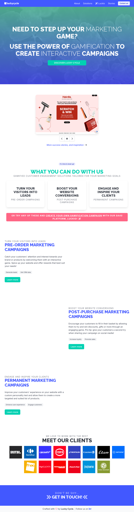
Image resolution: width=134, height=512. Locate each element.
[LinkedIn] (90, 509)
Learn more (12, 279)
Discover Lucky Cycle (67, 62)
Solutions (87, 3)
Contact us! (124, 3)
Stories (111, 3)
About (77, 3)
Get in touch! (67, 497)
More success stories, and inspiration (65, 145)
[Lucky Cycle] (11, 3)
